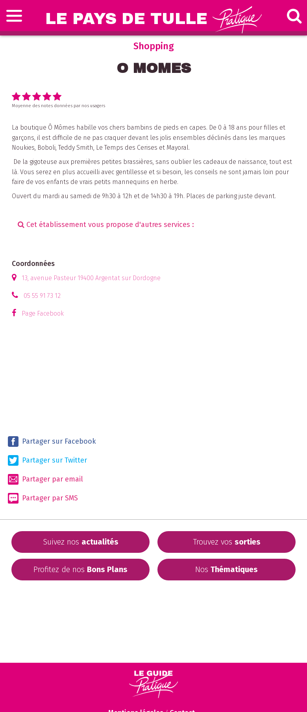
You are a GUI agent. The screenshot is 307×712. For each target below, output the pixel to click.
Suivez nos (80, 542)
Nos (226, 569)
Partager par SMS (43, 498)
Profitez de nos (80, 569)
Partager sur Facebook (52, 441)
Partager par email (45, 479)
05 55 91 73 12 (42, 295)
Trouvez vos (227, 542)
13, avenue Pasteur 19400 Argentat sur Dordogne (91, 278)
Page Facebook (43, 313)
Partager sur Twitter (47, 460)
